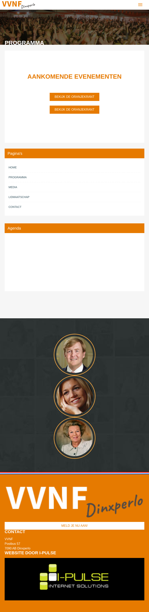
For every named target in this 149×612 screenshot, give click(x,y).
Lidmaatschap (19, 197)
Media (13, 187)
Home (13, 167)
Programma (18, 177)
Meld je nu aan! (74, 525)
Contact (15, 206)
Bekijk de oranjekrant (74, 96)
